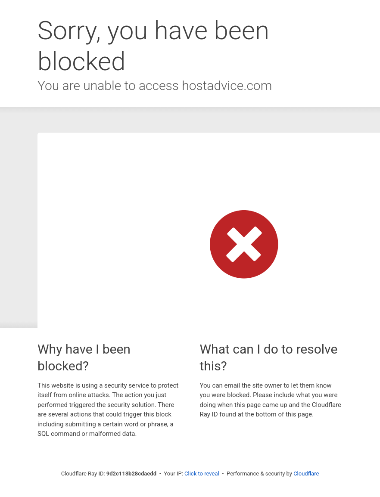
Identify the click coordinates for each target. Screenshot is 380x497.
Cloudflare (306, 473)
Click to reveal (201, 473)
